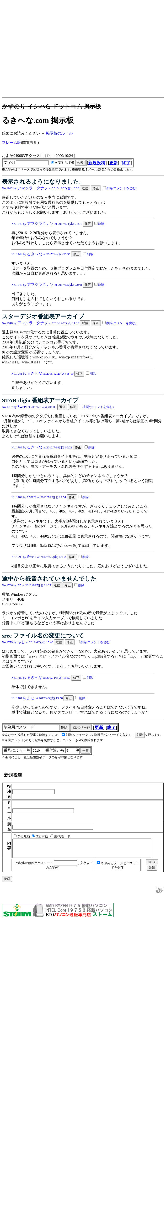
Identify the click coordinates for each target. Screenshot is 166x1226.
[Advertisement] (45, 50)
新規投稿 (96, 163)
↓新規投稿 (12, 775)
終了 (126, 163)
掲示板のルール (59, 133)
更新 (113, 163)
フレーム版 (11, 143)
